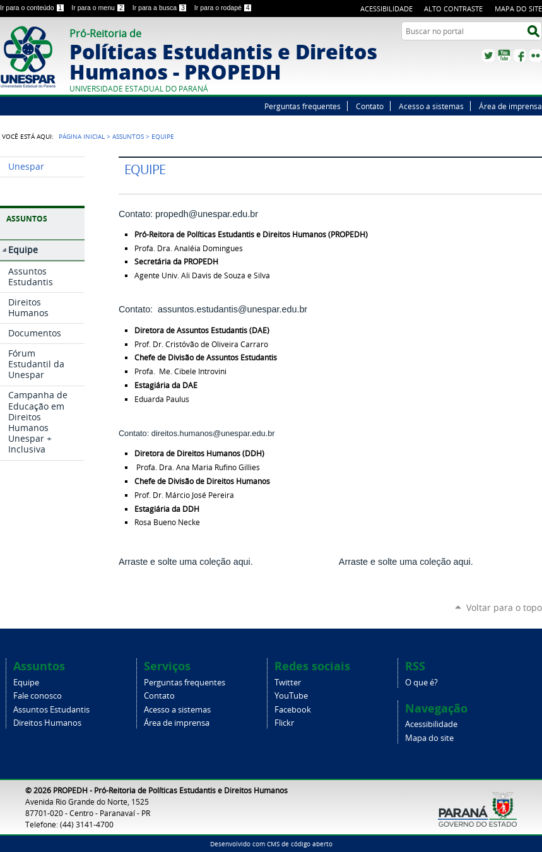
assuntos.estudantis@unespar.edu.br (232, 309)
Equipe (26, 682)
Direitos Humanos (47, 723)
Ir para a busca (161, 7)
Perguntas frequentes (302, 106)
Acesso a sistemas (431, 106)
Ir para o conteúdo (33, 7)
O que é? (421, 682)
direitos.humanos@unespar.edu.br (213, 433)
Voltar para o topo (504, 607)
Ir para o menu (99, 7)
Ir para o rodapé (223, 7)
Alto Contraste (453, 8)
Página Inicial (82, 136)
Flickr (535, 55)
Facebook (520, 55)
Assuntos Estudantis (51, 709)
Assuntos (128, 136)
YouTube (504, 55)
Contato (370, 106)
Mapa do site (518, 8)
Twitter (488, 55)
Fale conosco (37, 695)
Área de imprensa (510, 106)
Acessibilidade (386, 8)
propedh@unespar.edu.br (206, 214)
